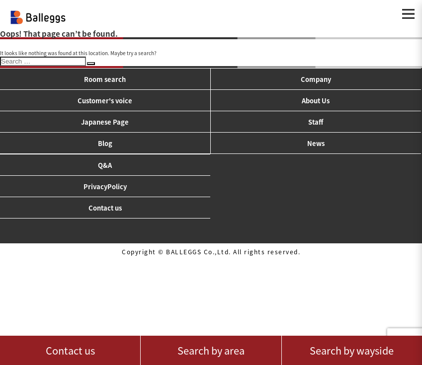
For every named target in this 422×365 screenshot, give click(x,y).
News (316, 143)
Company (316, 79)
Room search (105, 79)
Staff (315, 122)
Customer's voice (105, 100)
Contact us (105, 208)
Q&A (105, 165)
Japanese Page (105, 122)
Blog (105, 143)
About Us (316, 100)
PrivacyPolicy (105, 186)
